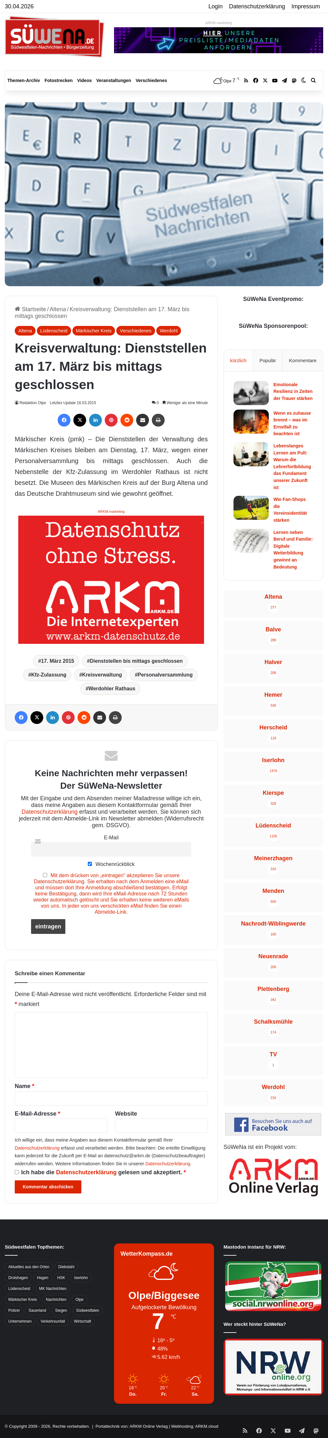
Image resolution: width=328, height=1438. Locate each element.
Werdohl (169, 330)
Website (126, 1113)
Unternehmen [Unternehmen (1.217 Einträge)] (20, 1321)
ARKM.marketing (218, 23)
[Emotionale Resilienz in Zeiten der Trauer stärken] (251, 393)
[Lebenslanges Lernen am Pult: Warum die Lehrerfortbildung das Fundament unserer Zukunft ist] (251, 454)
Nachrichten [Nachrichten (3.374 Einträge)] (56, 1299)
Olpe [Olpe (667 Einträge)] (79, 1299)
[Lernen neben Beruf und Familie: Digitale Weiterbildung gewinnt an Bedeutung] (251, 541)
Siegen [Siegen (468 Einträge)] (61, 1310)
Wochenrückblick (111, 864)
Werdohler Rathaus (111, 688)
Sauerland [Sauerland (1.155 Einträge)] (37, 1310)
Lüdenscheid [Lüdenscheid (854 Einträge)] (19, 1288)
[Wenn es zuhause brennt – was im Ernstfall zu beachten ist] (251, 422)
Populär (267, 360)
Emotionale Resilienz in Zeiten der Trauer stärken (293, 391)
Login (216, 6)
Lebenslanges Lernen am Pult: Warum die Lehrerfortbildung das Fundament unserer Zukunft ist (292, 466)
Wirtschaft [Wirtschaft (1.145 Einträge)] (82, 1321)
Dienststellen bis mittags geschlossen (136, 661)
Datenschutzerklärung (257, 6)
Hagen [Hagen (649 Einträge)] (42, 1278)
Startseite (30, 309)
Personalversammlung (165, 674)
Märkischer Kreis (94, 330)
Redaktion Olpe (34, 403)
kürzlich (238, 360)
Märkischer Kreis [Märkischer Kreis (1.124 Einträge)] (22, 1299)
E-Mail (111, 837)
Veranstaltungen (113, 80)
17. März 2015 (57, 661)
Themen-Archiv (23, 80)
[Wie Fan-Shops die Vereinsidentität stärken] (251, 508)
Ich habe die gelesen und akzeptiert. (100, 1172)
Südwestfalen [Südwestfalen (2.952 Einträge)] (87, 1310)
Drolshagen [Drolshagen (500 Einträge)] (18, 1278)
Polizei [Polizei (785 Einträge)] (14, 1310)
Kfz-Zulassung (48, 674)
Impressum (305, 6)
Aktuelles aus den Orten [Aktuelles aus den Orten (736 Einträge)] (28, 1267)
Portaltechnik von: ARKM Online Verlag (131, 1426)
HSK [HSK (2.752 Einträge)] (61, 1278)
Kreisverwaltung (102, 674)
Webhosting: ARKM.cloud (194, 1426)
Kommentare (302, 360)
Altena (58, 309)
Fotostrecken (59, 80)
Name (24, 1086)
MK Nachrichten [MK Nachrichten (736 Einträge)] (52, 1288)
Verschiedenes (151, 80)
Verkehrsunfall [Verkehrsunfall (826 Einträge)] (53, 1321)
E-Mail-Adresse (37, 1113)
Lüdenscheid (54, 330)
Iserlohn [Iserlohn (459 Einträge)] (81, 1278)
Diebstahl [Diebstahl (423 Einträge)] (66, 1267)
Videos (84, 80)
